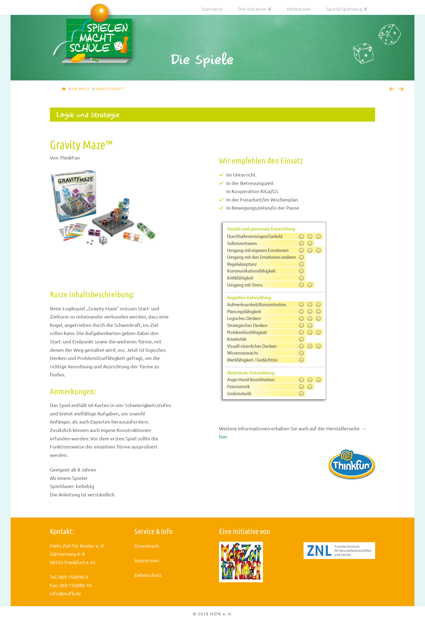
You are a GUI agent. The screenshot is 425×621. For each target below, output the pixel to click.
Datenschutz (148, 575)
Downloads (146, 545)
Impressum (146, 560)
